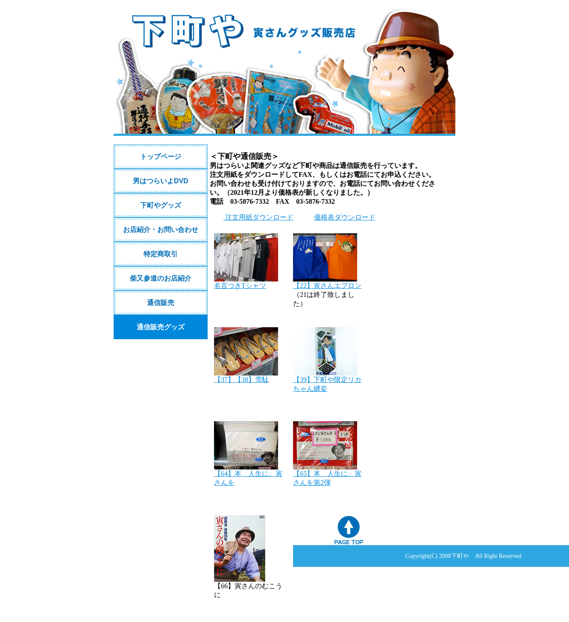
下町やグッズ (160, 205)
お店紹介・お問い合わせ (160, 229)
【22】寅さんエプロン (327, 285)
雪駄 (262, 379)
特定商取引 (161, 254)
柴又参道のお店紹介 (160, 278)
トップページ (160, 156)
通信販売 (160, 302)
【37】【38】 (234, 379)
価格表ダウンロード (344, 217)
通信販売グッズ (161, 327)
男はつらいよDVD (160, 181)
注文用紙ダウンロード (258, 217)
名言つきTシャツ (240, 285)
